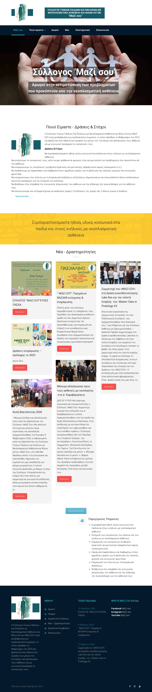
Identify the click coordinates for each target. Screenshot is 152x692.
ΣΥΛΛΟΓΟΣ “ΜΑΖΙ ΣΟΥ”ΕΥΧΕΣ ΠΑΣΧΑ (92, 613)
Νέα (67, 30)
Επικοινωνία (102, 30)
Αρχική (51, 609)
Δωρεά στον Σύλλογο (58, 618)
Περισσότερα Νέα (76, 511)
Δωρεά (54, 30)
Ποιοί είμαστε (36, 30)
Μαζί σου (18, 30)
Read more (19, 312)
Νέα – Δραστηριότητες (59, 623)
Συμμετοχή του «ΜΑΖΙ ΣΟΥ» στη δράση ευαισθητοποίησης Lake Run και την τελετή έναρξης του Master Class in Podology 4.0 (92, 654)
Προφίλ (51, 614)
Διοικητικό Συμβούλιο (58, 628)
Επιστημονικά (83, 30)
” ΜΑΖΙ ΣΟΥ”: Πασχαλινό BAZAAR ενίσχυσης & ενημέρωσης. (89, 631)
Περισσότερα (22, 196)
